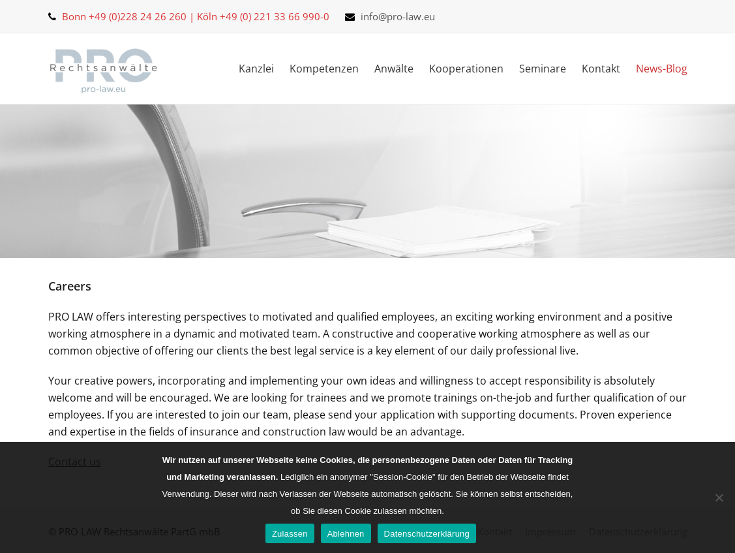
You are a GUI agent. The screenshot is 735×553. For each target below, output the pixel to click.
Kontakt (601, 68)
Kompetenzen (324, 68)
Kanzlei (256, 68)
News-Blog (661, 68)
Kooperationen (466, 68)
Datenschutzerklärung (427, 534)
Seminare (542, 68)
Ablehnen (346, 534)
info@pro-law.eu (398, 16)
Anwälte (393, 68)
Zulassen (290, 534)
